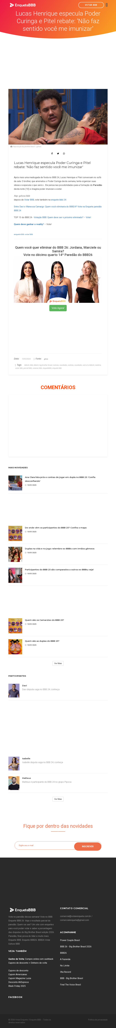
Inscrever (88, 845)
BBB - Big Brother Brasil (71, 978)
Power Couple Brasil (70, 940)
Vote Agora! (58, 308)
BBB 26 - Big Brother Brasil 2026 (75, 946)
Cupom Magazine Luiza (19, 978)
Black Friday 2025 (17, 986)
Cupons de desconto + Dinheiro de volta (27, 963)
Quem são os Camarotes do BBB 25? (44, 620)
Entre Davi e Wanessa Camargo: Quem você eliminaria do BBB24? (45, 206)
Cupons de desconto (18, 970)
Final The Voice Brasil (70, 984)
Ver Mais (58, 663)
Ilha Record (65, 972)
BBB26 (63, 953)
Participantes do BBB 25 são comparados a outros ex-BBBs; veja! (59, 569)
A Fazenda (65, 959)
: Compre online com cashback (30, 959)
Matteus (26, 778)
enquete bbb (19, 234)
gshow (46, 359)
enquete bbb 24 (58, 199)
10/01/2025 (30, 485)
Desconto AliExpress (18, 982)
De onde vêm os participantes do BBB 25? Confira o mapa (56, 527)
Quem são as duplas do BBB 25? (42, 641)
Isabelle (26, 758)
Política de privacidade (98, 1020)
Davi (24, 685)
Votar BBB (91, 5)
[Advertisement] (58, 59)
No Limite (64, 965)
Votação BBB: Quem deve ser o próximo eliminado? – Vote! (62, 217)
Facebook (15, 997)
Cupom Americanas (17, 974)
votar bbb (29, 234)
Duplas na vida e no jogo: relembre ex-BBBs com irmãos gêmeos (59, 548)
